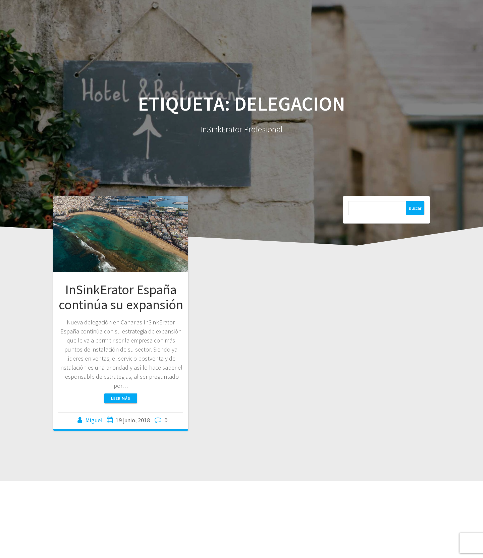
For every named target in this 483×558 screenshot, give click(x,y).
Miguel (93, 420)
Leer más (120, 398)
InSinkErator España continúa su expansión (121, 297)
